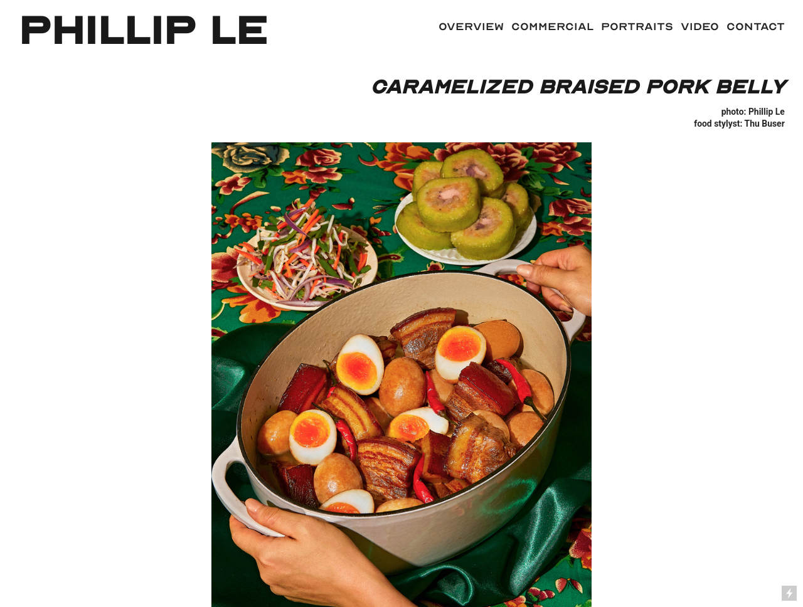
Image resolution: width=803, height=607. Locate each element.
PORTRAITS (633, 26)
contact (755, 26)
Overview (471, 26)
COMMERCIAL (552, 26)
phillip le (142, 31)
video (700, 26)
